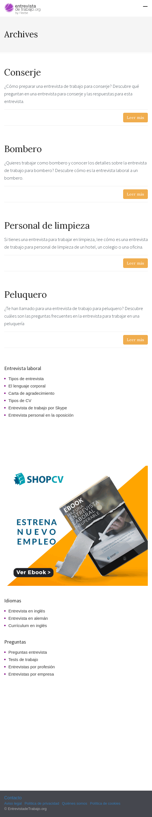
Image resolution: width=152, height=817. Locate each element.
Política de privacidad (42, 803)
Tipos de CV (19, 400)
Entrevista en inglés (26, 611)
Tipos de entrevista (26, 378)
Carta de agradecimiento (31, 393)
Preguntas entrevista (27, 652)
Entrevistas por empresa (31, 674)
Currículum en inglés (27, 625)
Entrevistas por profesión (31, 666)
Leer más (135, 117)
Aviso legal (13, 803)
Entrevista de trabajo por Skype (37, 407)
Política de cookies (105, 803)
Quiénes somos (74, 803)
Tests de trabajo (23, 659)
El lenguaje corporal (27, 386)
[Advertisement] (30, 440)
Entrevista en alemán (28, 618)
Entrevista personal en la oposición (41, 415)
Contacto (13, 797)
